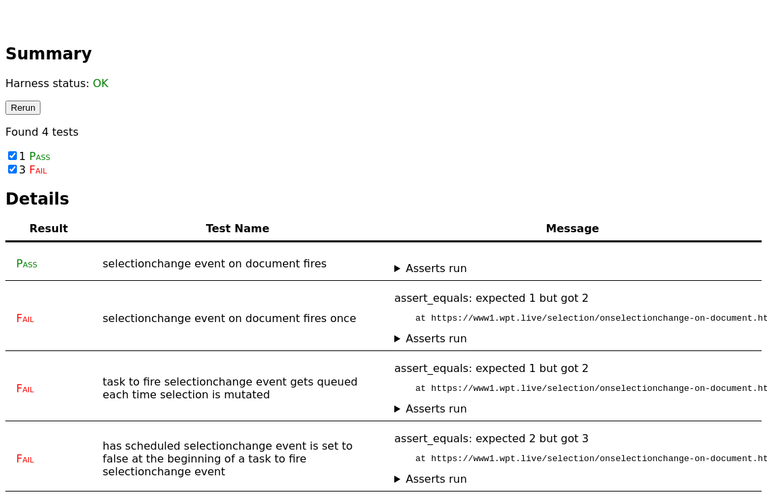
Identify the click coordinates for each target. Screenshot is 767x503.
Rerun (23, 108)
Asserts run (436, 268)
